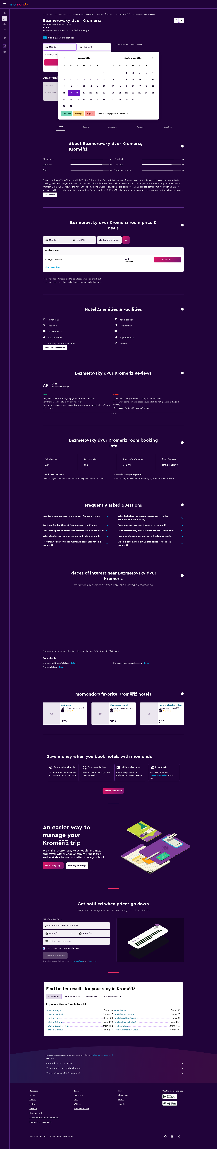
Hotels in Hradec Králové (125, 1022)
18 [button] (77, 93)
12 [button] (84, 86)
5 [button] (84, 79)
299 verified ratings (64, 38)
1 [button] (126, 73)
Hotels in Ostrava (54, 1022)
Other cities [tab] (53, 996)
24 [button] (70, 99)
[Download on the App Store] (169, 1103)
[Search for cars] (4, 24)
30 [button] (64, 106)
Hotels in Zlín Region (104, 14)
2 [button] (64, 79)
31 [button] (71, 106)
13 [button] (91, 86)
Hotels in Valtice (121, 1026)
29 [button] (104, 99)
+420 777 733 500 (51, 34)
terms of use (78, 961)
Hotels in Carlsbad (55, 1014)
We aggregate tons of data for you (115, 1068)
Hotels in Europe (61, 14)
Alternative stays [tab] (73, 996)
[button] (5, 4)
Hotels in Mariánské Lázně (125, 1018)
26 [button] (84, 99)
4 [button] (77, 79)
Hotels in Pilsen (53, 1018)
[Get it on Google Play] (169, 1096)
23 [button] (64, 99)
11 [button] (77, 86)
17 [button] (71, 93)
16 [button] (64, 93)
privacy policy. (91, 961)
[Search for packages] (4, 30)
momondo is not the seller (115, 1063)
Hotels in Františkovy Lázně (126, 1030)
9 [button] (64, 86)
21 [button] (97, 93)
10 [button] (71, 86)
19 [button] (84, 93)
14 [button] (97, 86)
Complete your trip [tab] (113, 996)
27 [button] (91, 99)
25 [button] (77, 99)
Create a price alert (158, 775)
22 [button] (104, 93)
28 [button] (97, 99)
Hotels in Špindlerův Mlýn (58, 1026)
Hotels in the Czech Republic (82, 14)
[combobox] (79, 926)
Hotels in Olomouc (55, 1030)
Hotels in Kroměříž (123, 14)
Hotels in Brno (120, 1010)
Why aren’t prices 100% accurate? (115, 1073)
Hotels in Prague (54, 1010)
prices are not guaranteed (103, 1055)
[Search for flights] (4, 13)
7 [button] (97, 79)
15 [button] (104, 86)
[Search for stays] (4, 18)
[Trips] (4, 38)
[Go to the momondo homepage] (19, 4)
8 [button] (104, 79)
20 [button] (90, 93)
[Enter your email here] (79, 941)
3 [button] (70, 79)
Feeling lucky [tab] (92, 996)
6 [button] (90, 79)
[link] (113, 791)
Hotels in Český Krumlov (125, 1014)
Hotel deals (47, 14)
